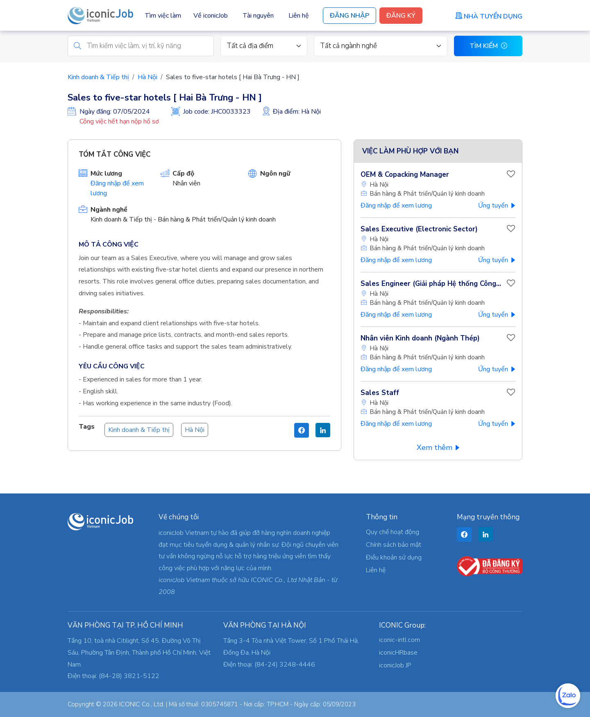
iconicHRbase (398, 652)
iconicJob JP (395, 665)
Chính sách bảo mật (393, 544)
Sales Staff (380, 394)
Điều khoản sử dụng (394, 557)
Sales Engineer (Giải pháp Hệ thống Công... (431, 285)
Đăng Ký (400, 15)
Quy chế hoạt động (392, 532)
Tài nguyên (258, 15)
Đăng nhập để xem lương (396, 206)
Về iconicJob (210, 15)
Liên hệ (298, 15)
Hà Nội (147, 78)
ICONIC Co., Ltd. (141, 704)
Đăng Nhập (349, 15)
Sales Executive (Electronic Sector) (419, 230)
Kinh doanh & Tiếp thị (98, 78)
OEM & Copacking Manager (405, 175)
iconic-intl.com (399, 639)
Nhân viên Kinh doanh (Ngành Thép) (420, 339)
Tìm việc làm (163, 15)
